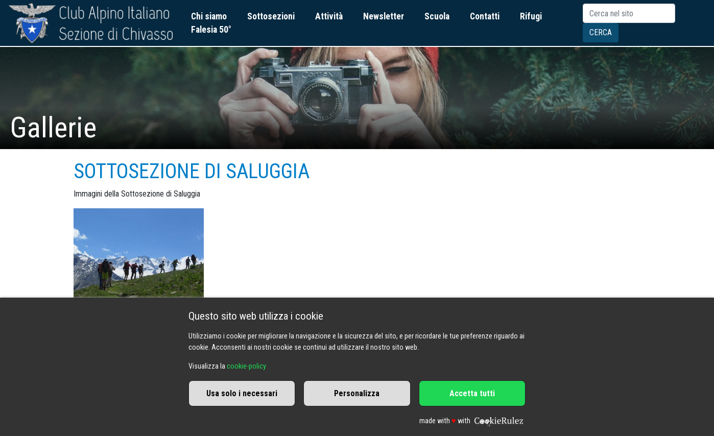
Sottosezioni (271, 16)
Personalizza (356, 393)
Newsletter (383, 16)
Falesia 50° (211, 30)
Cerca (600, 32)
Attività (329, 16)
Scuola (436, 16)
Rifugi (531, 16)
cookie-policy (246, 366)
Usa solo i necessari (241, 393)
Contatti (484, 16)
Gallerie (53, 127)
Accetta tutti (472, 393)
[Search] (629, 13)
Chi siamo (209, 16)
